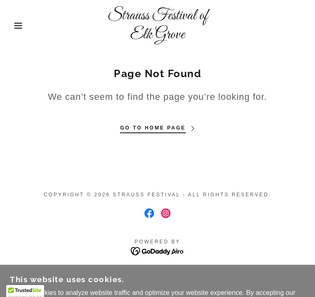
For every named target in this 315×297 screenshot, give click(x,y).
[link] (157, 25)
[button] (20, 25)
